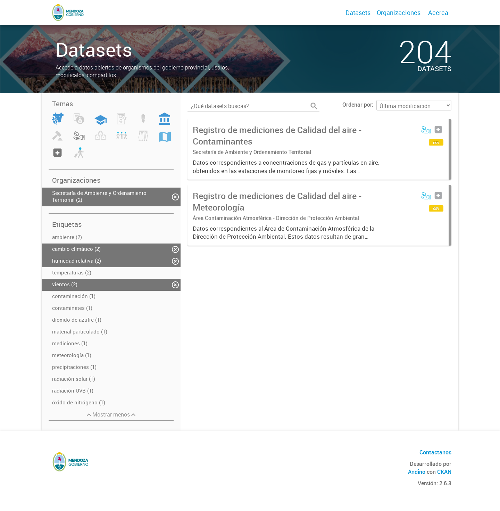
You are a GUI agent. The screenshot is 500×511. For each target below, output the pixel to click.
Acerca (438, 12)
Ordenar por (357, 104)
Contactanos (435, 452)
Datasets (357, 12)
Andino (416, 472)
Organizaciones (398, 12)
